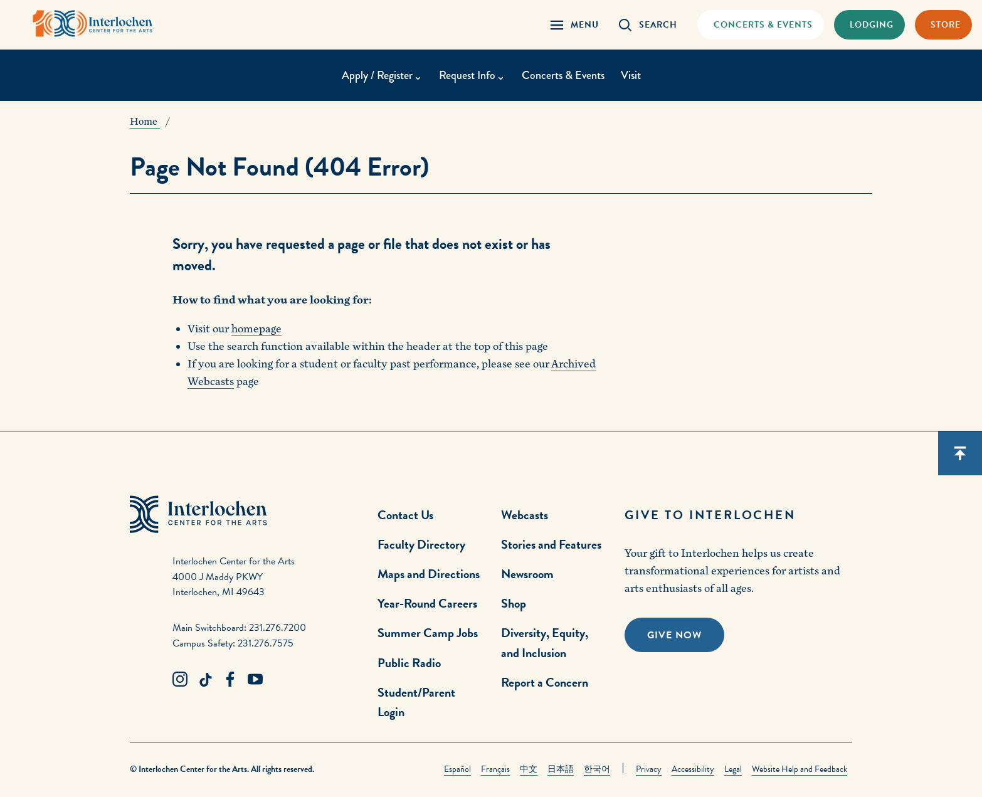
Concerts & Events (563, 75)
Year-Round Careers (427, 603)
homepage (256, 329)
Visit (631, 75)
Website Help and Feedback (799, 769)
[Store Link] (943, 25)
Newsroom (527, 573)
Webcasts (524, 514)
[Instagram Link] (179, 680)
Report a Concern (544, 682)
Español (457, 769)
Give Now (674, 635)
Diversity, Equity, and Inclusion (544, 642)
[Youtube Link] (255, 680)
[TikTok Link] (205, 680)
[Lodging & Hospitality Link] (869, 25)
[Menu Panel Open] (575, 25)
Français (495, 769)
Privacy (649, 769)
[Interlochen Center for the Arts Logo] (93, 23)
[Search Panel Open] (648, 25)
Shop (513, 603)
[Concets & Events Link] (760, 25)
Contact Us (405, 514)
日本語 (560, 769)
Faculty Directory (421, 544)
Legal (733, 769)
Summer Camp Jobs (427, 632)
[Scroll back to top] (960, 453)
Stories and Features (551, 544)
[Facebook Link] (230, 680)
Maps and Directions (428, 573)
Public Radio (409, 662)
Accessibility (693, 769)
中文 (528, 769)
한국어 (597, 769)
